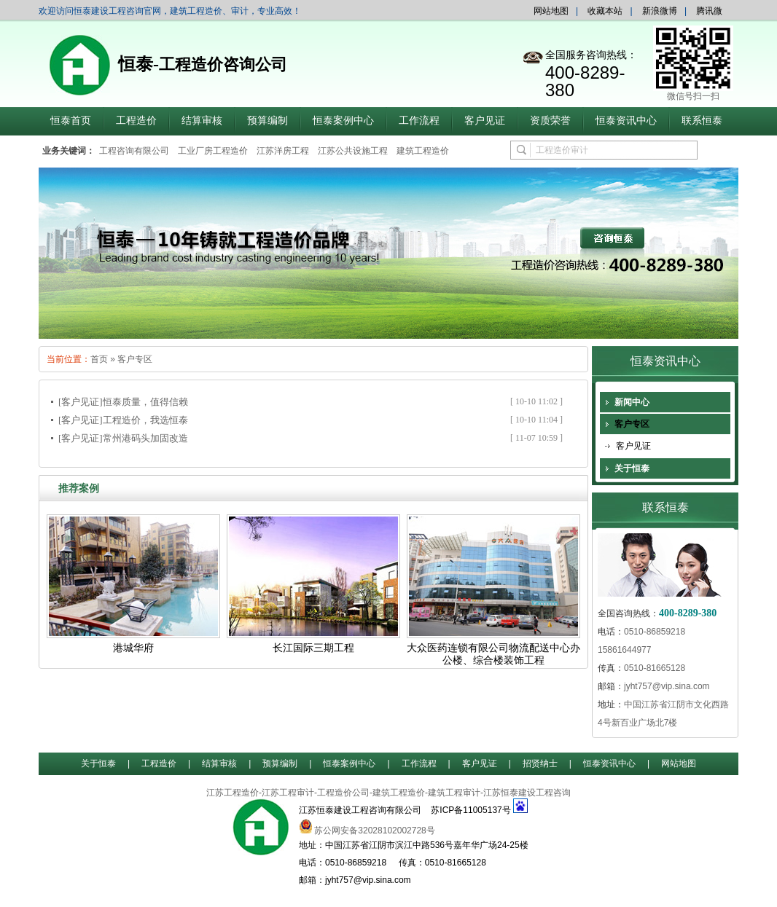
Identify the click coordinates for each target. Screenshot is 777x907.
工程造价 (136, 120)
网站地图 (551, 11)
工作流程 (419, 120)
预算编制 (267, 120)
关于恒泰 (631, 468)
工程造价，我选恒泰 (145, 420)
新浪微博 (659, 11)
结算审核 (201, 120)
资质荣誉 (550, 120)
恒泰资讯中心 (626, 120)
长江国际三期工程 (313, 648)
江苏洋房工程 (283, 151)
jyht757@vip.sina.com (667, 686)
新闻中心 (631, 402)
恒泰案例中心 (343, 120)
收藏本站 (604, 11)
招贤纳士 (540, 763)
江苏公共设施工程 (353, 151)
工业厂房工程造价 (213, 151)
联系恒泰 (702, 120)
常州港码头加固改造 (145, 438)
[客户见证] (80, 401)
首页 (99, 359)
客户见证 (484, 120)
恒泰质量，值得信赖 (145, 401)
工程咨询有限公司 (134, 151)
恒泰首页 (70, 120)
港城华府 (133, 648)
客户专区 (134, 359)
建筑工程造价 (423, 151)
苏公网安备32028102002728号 (374, 830)
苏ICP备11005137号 (470, 810)
